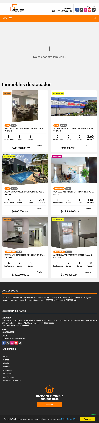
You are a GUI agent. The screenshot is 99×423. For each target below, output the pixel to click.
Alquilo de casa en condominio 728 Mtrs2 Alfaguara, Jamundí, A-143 (25, 192)
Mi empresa (8, 374)
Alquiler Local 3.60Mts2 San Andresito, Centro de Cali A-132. (73, 129)
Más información (68, 419)
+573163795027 (62, 11)
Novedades (7, 370)
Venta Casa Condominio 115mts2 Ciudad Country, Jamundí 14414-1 (25, 129)
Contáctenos (8, 377)
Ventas (6, 360)
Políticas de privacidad (12, 381)
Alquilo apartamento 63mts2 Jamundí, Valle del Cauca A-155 (73, 255)
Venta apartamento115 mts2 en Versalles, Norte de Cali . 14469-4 (73, 192)
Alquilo (6, 363)
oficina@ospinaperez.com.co (13, 338)
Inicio (5, 356)
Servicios (6, 367)
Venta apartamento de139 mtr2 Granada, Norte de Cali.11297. (25, 255)
